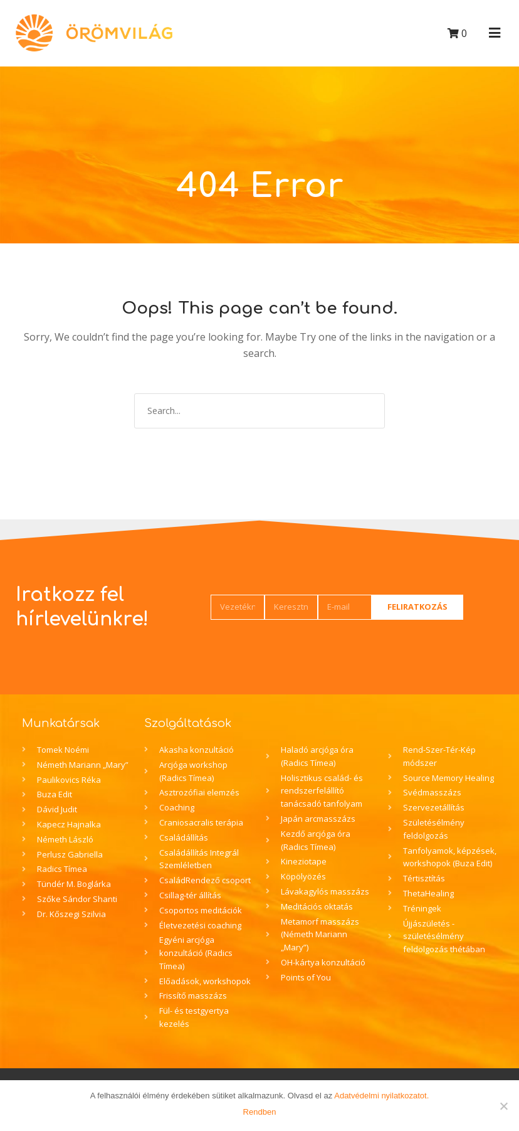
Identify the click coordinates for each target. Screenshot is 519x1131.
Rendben (259, 1112)
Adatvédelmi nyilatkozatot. (381, 1095)
